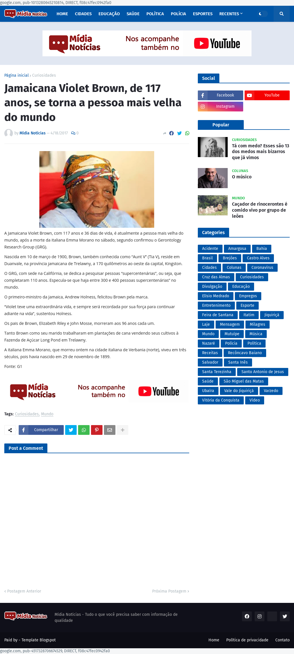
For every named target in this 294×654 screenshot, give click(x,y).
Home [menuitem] (62, 13)
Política (254, 343)
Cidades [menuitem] (83, 13)
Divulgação (212, 286)
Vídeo (254, 400)
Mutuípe (232, 333)
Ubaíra (208, 390)
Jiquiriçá (271, 314)
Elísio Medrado (215, 296)
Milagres (257, 324)
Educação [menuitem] (109, 13)
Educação (241, 286)
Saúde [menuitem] (133, 13)
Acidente (210, 248)
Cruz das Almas (216, 277)
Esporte (247, 305)
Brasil (207, 258)
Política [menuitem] (155, 13)
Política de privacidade (247, 640)
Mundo (47, 414)
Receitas (210, 352)
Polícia (231, 343)
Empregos (248, 296)
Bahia (261, 248)
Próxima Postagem (169, 591)
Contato (282, 640)
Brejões (230, 258)
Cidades (209, 267)
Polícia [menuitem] (178, 13)
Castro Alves (258, 258)
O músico (242, 177)
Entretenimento (216, 305)
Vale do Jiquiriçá (239, 390)
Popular (220, 125)
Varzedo (271, 390)
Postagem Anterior (24, 591)
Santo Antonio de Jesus (262, 371)
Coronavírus (262, 267)
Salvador (210, 362)
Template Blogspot (39, 640)
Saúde (208, 381)
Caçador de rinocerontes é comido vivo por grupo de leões (259, 210)
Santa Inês (238, 362)
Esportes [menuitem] (202, 13)
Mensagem (230, 324)
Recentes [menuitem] (229, 13)
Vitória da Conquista (220, 400)
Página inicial (16, 76)
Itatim (248, 314)
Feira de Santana (217, 314)
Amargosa (237, 248)
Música (255, 333)
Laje (206, 324)
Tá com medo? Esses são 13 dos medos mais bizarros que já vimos (260, 152)
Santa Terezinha (216, 371)
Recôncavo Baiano (245, 352)
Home (213, 640)
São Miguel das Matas (244, 381)
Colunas (234, 267)
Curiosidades (44, 76)
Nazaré (208, 343)
